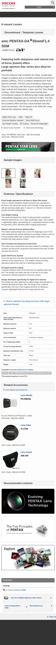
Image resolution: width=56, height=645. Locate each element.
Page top (52, 617)
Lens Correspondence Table (12, 607)
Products (21, 14)
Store (35, 14)
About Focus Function (12, 128)
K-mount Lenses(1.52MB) (16, 590)
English (39, 7)
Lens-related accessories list (16, 390)
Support (49, 14)
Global (31, 2)
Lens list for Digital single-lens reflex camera (26, 598)
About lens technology (34, 128)
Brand (7, 14)
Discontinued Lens (36, 606)
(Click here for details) (25, 370)
